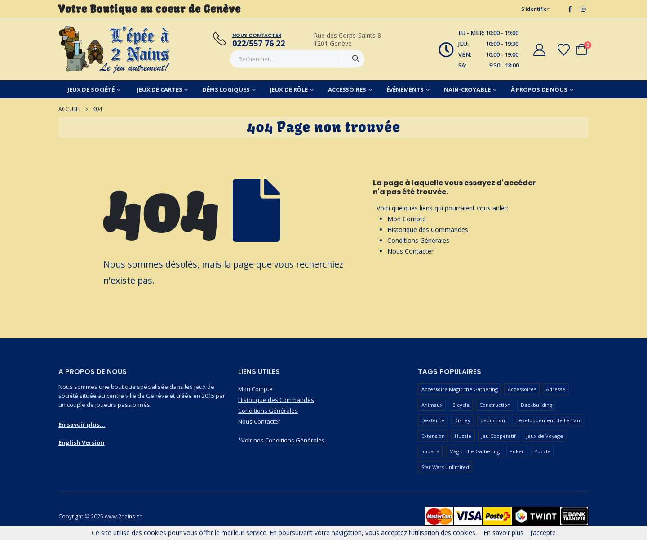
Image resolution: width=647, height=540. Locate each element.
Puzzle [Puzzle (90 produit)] (542, 451)
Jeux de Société (91, 89)
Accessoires (347, 89)
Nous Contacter (410, 251)
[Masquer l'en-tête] (114, 49)
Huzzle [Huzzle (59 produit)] (463, 436)
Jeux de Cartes (159, 89)
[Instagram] (583, 9)
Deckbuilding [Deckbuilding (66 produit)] (536, 405)
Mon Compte (406, 218)
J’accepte (543, 532)
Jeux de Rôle (289, 89)
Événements (405, 89)
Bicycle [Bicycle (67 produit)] (461, 405)
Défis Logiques (225, 89)
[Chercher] (356, 59)
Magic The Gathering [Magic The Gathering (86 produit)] (474, 451)
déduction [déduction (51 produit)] (492, 420)
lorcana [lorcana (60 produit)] (430, 451)
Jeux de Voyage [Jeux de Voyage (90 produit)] (544, 436)
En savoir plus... (81, 424)
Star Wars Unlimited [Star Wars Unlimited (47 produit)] (445, 467)
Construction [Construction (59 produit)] (494, 405)
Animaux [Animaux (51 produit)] (432, 405)
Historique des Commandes (427, 229)
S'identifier (535, 8)
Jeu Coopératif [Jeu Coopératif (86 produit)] (498, 436)
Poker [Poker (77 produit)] (517, 451)
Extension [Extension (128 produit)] (433, 436)
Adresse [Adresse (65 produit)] (555, 389)
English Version (81, 442)
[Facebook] (570, 9)
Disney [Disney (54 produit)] (462, 420)
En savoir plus (503, 532)
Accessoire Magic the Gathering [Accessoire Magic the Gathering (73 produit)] (459, 389)
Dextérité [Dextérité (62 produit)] (432, 420)
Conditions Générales (418, 240)
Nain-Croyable (467, 89)
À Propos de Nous (539, 89)
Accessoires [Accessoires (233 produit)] (522, 389)
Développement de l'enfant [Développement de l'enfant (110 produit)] (548, 420)
